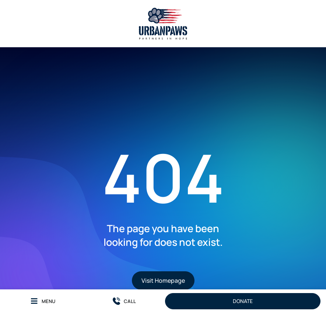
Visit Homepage (163, 280)
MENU (48, 301)
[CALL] (116, 301)
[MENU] (34, 301)
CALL (130, 301)
